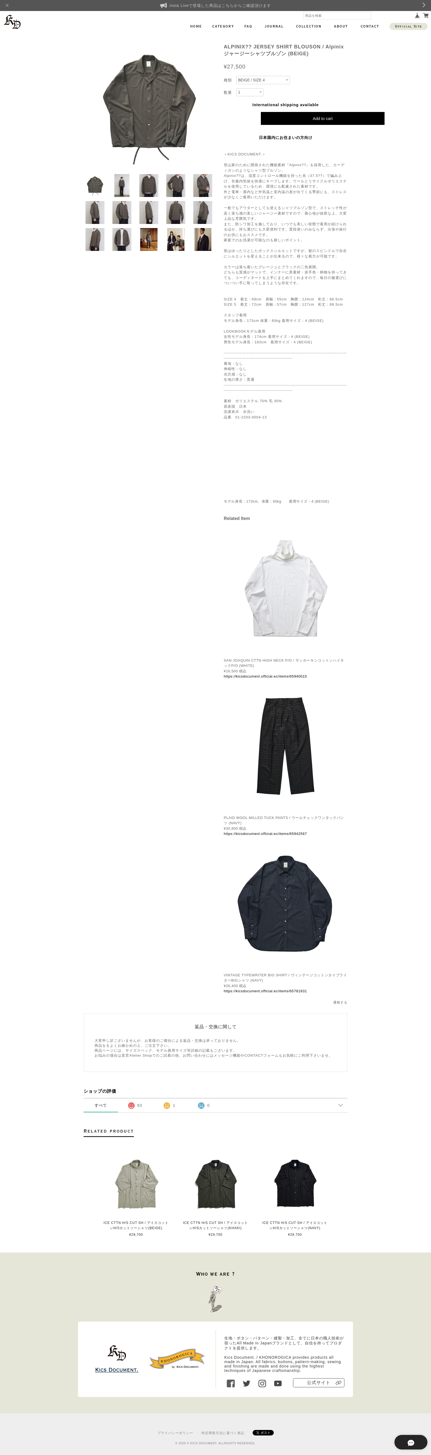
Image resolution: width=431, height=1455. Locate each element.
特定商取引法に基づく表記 (222, 1433)
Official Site (408, 26)
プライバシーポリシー (175, 1433)
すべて (101, 1105)
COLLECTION (309, 26)
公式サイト (318, 1382)
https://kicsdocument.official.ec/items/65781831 (265, 991)
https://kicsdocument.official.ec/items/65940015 (265, 676)
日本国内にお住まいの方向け (286, 137)
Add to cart (323, 118)
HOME (196, 26)
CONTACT (370, 26)
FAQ (248, 26)
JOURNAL (274, 26)
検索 (367, 15)
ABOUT (341, 26)
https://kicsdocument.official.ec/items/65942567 (265, 834)
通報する (340, 1002)
